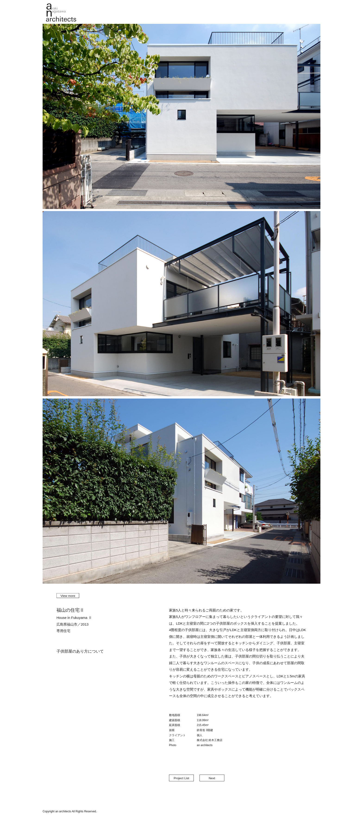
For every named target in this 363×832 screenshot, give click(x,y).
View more (67, 596)
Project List (181, 778)
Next (212, 778)
